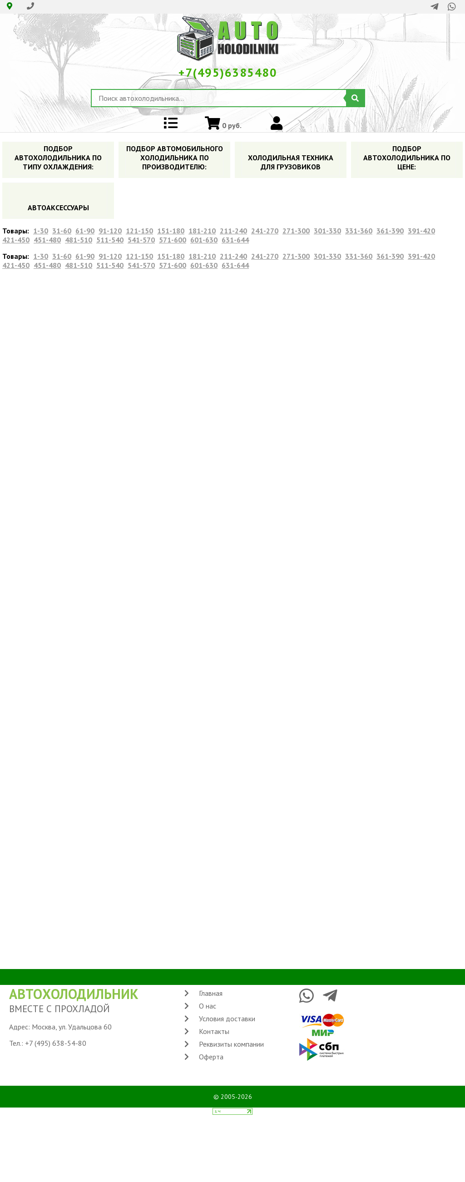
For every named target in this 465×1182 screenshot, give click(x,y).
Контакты (214, 1031)
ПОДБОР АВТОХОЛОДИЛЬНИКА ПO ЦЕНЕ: (406, 157)
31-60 (61, 230)
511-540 (110, 239)
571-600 (172, 239)
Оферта (211, 1056)
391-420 (421, 230)
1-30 (40, 230)
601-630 (204, 239)
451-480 (47, 239)
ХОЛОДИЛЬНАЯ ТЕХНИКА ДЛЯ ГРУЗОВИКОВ (290, 162)
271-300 (296, 230)
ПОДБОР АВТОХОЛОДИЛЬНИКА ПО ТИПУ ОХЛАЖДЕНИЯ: (58, 157)
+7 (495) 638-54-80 (55, 1043)
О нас (207, 1005)
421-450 (16, 239)
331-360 (358, 230)
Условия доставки (227, 1018)
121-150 (139, 230)
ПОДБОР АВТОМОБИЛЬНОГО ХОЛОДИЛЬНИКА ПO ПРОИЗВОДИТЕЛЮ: (174, 157)
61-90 (84, 230)
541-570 (141, 239)
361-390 (390, 230)
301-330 (327, 230)
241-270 (264, 230)
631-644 (235, 239)
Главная (211, 993)
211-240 (233, 230)
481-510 (78, 239)
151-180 (170, 230)
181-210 (202, 230)
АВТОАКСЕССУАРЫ (58, 207)
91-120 (110, 230)
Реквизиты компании (231, 1043)
